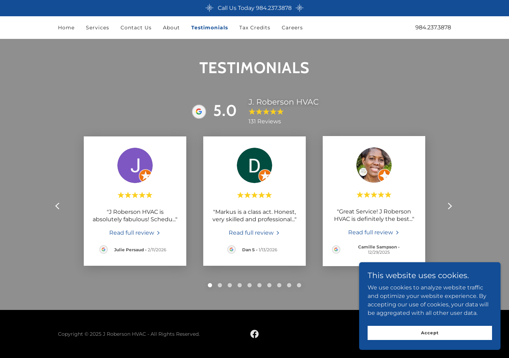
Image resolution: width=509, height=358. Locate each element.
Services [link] (97, 27)
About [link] (171, 27)
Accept (429, 332)
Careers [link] (292, 27)
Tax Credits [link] (254, 27)
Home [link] (66, 27)
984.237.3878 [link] (433, 27)
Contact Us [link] (136, 27)
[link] (135, 232)
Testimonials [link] (209, 27)
